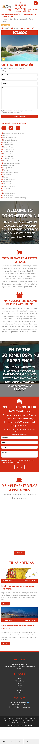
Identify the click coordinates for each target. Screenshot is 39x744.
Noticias (19, 688)
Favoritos (19, 692)
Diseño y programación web (15, 725)
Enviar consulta (19, 116)
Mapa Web (30, 720)
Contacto (20, 690)
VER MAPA (19, 553)
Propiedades (19, 683)
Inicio (19, 679)
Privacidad (23, 720)
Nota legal (16, 720)
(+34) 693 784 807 (20, 9)
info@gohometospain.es (22, 11)
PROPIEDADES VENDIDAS (19, 722)
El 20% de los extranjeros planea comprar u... (17, 587)
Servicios (19, 685)
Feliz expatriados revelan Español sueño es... (17, 627)
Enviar (19, 467)
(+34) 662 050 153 (20, 5)
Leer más (5, 604)
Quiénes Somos (19, 681)
